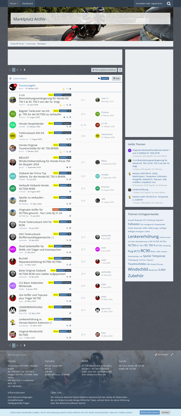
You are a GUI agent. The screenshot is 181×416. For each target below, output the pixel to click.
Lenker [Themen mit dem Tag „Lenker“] (147, 231)
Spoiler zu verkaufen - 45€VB (32, 199)
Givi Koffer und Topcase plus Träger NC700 (33, 296)
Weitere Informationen (150, 412)
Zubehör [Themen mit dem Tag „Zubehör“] (136, 275)
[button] (120, 70)
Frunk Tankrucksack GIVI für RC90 (35, 223)
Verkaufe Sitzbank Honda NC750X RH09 (34, 187)
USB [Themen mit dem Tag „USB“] (148, 264)
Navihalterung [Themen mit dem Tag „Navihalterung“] (141, 241)
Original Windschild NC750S (30, 333)
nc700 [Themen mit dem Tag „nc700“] (149, 241)
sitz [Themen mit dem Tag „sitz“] (141, 256)
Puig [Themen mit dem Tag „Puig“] (130, 251)
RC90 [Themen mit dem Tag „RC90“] (145, 250)
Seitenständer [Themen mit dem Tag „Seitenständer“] (133, 256)
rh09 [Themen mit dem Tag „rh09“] (158, 251)
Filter (116, 78)
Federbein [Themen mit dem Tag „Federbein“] (159, 220)
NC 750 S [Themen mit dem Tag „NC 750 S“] (140, 245)
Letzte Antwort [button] (20, 78)
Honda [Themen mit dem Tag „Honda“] (130, 228)
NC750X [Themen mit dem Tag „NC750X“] (159, 245)
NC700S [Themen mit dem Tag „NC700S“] (156, 241)
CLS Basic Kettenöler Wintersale (31, 284)
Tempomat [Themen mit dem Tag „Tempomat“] (158, 256)
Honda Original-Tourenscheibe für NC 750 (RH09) (38, 146)
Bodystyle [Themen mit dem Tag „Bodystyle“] (138, 220)
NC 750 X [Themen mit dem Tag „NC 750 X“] (149, 245)
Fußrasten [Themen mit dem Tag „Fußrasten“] (134, 224)
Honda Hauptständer (31, 123)
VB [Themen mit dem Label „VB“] (69, 111)
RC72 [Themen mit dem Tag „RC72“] (137, 251)
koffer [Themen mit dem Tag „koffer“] (145, 228)
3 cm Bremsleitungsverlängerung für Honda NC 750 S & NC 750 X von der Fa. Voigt (44, 98)
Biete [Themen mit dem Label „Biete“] (51, 95)
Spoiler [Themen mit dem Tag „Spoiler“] (147, 256)
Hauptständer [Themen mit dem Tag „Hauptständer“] (159, 224)
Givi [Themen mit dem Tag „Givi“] (142, 224)
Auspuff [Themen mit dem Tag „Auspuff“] (131, 220)
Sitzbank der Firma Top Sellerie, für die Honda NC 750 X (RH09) (42, 174)
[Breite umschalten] (172, 354)
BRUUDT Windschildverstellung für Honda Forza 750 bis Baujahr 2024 (44, 161)
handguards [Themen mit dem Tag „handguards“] (149, 224)
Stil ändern (163, 354)
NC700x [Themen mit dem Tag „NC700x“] (163, 241)
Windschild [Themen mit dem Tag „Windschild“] (138, 269)
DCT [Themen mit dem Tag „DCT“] (144, 220)
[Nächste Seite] (25, 70)
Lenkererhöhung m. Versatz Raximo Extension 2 (35, 321)
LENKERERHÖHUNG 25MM (30, 308)
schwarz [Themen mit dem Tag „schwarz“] (164, 251)
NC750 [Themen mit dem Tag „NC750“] (132, 245)
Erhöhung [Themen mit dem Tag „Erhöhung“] (151, 220)
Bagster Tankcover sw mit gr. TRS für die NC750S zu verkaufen (40, 112)
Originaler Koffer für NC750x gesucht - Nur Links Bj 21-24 (40, 211)
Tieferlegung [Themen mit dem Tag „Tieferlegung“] (133, 260)
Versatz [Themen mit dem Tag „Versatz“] (160, 264)
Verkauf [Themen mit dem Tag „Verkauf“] (153, 264)
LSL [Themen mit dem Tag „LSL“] (129, 241)
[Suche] (168, 3)
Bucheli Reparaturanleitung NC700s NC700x (40, 260)
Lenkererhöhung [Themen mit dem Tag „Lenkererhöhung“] (143, 236)
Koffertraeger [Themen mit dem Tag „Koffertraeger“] (153, 228)
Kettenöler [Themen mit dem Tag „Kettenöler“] (138, 228)
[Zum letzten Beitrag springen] (97, 100)
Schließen (165, 412)
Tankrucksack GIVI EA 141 (31, 134)
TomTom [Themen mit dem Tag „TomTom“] (142, 260)
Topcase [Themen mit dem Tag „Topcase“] (149, 260)
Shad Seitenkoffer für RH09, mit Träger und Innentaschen (40, 248)
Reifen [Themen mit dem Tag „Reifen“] (153, 251)
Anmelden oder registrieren (149, 3)
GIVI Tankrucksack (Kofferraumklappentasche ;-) (36, 235)
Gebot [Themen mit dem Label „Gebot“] (68, 270)
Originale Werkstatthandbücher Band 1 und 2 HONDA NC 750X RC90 (151, 151)
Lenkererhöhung (140, 189)
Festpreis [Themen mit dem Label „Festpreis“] (66, 95)
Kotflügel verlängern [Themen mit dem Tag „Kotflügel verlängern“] (136, 231)
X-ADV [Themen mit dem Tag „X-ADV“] (162, 269)
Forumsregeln (27, 85)
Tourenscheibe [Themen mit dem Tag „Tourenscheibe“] (137, 264)
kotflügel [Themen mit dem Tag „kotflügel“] (163, 228)
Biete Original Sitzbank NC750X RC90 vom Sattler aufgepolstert (42, 272)
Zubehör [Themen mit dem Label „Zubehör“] (58, 95)
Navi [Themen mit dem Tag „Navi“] (133, 241)
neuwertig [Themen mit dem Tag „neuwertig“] (167, 245)
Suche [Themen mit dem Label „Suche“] (55, 209)
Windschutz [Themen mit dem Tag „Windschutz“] (153, 270)
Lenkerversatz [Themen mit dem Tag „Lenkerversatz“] (165, 237)
